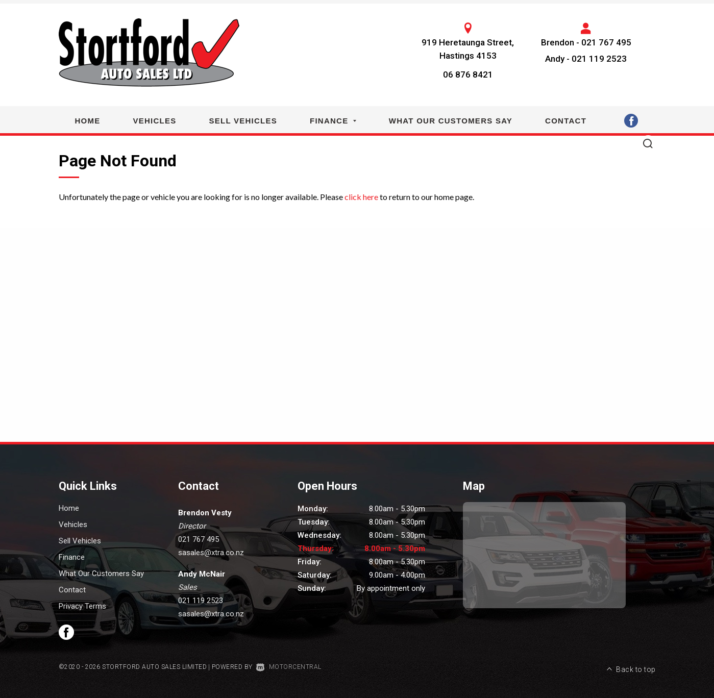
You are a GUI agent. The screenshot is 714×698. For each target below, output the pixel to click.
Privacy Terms (82, 606)
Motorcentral (289, 666)
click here (361, 197)
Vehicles (155, 120)
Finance (333, 120)
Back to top (631, 666)
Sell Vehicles (243, 120)
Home (88, 120)
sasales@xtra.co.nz (211, 552)
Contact (565, 120)
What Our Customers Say (450, 120)
